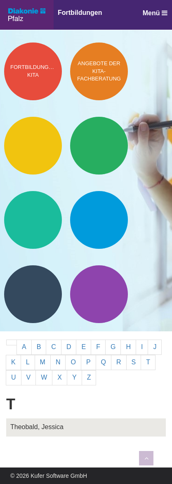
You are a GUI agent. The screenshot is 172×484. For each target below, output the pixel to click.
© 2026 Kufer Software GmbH (48, 475)
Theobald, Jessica (37, 426)
